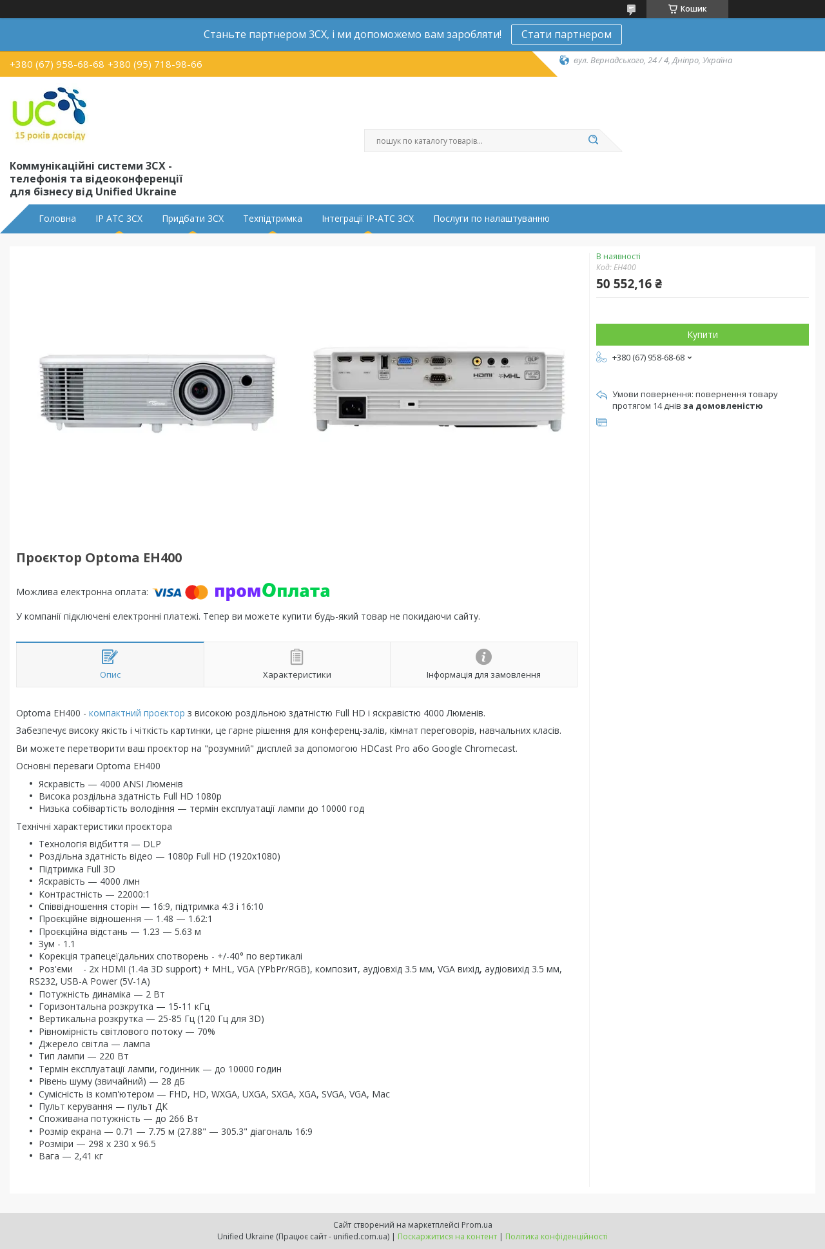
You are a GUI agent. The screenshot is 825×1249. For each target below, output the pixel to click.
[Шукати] (593, 140)
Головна (57, 218)
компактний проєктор (137, 713)
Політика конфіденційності (556, 1236)
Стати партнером (566, 34)
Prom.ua (476, 1224)
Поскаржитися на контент (447, 1236)
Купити (702, 334)
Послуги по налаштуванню (491, 218)
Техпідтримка (272, 218)
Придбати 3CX (193, 218)
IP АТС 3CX (118, 218)
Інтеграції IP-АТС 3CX (368, 218)
